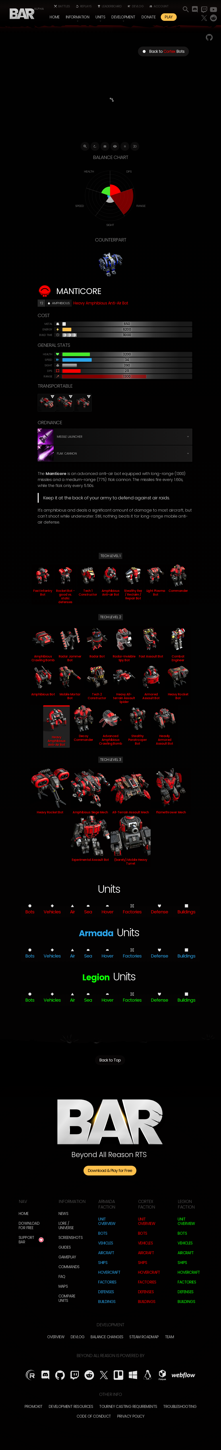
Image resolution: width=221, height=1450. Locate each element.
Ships (102, 1262)
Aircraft (106, 1253)
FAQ (61, 1276)
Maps (63, 1286)
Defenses (106, 1292)
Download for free (29, 1225)
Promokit (34, 1406)
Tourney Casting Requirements (128, 1406)
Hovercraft (109, 1272)
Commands (68, 1266)
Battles (64, 6)
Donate (148, 17)
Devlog (138, 6)
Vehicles (105, 1243)
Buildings (107, 1301)
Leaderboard (112, 6)
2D (135, 146)
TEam (169, 1337)
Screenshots (70, 1237)
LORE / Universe (66, 1225)
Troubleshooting (179, 1406)
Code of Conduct (94, 1416)
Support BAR (26, 1240)
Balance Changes (107, 1337)
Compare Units (66, 1298)
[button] (77, 17)
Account (161, 6)
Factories (107, 1282)
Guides (64, 1247)
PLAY (169, 17)
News (63, 1213)
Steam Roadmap (144, 1337)
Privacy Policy (131, 1416)
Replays (86, 6)
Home (55, 17)
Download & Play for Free (110, 1170)
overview (55, 1337)
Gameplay (67, 1257)
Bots (102, 1233)
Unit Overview (106, 1221)
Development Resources (71, 1406)
